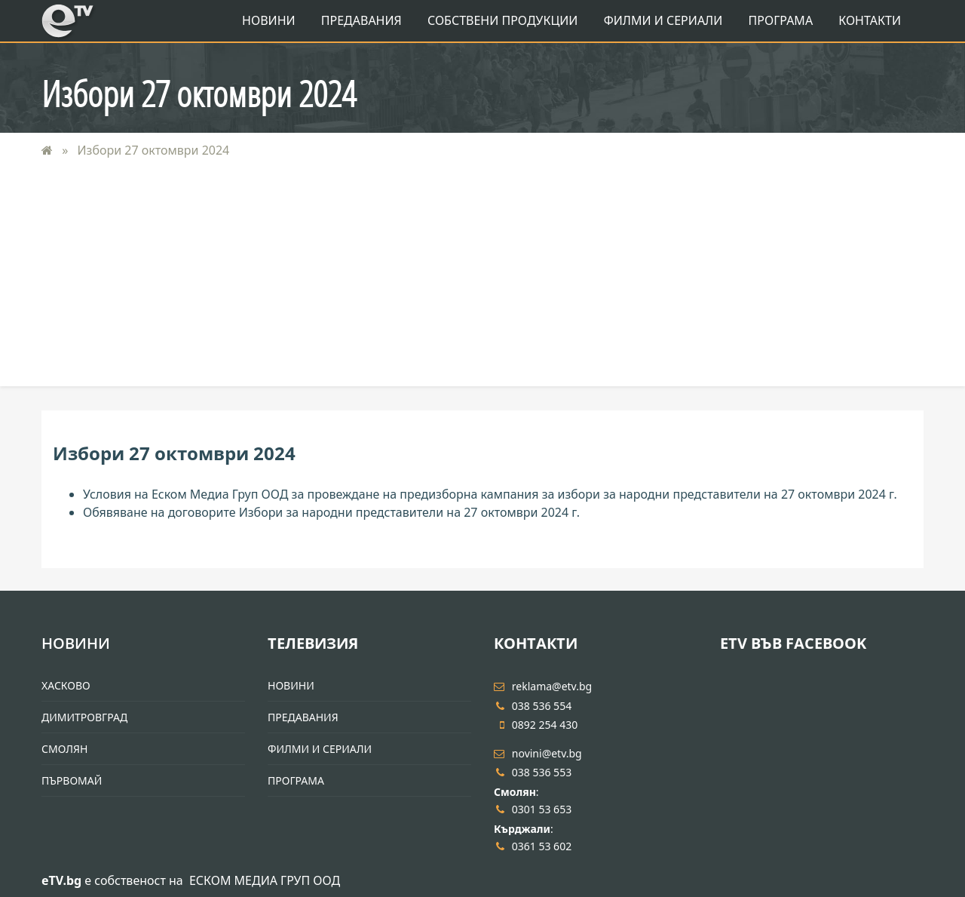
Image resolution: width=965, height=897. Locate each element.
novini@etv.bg (538, 753)
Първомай (71, 780)
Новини (269, 20)
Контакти (869, 20)
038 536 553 (532, 772)
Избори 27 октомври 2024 (151, 150)
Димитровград (84, 717)
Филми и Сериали (663, 20)
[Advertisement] (482, 280)
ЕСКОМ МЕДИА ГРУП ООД (264, 880)
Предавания (361, 20)
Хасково (65, 685)
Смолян (64, 749)
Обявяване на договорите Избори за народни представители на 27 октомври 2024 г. (331, 512)
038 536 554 (532, 706)
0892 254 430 (535, 724)
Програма (781, 20)
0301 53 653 (532, 809)
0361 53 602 (532, 846)
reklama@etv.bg (543, 686)
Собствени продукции (502, 20)
